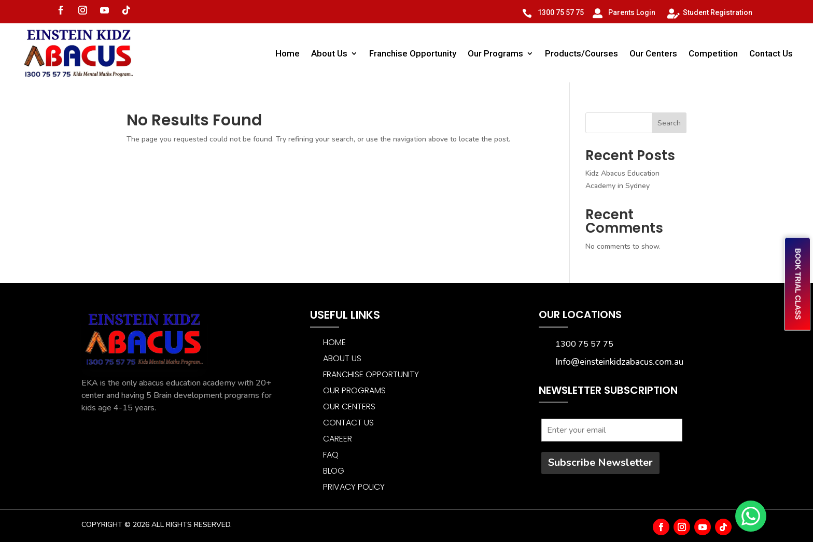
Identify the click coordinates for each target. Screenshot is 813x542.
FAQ (331, 455)
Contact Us (771, 53)
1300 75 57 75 (561, 12)
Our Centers (653, 53)
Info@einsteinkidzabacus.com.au (619, 362)
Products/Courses (581, 53)
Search (669, 123)
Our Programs (495, 53)
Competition (713, 53)
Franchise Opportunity (412, 53)
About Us (329, 53)
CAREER (337, 439)
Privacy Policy (354, 487)
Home (287, 53)
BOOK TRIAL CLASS (798, 284)
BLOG (333, 471)
